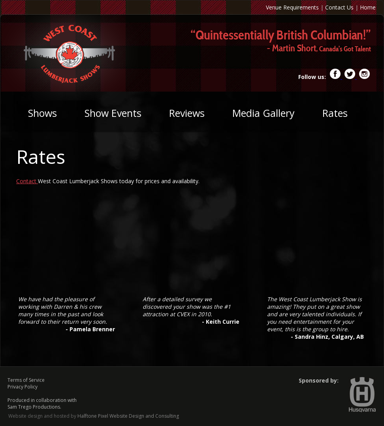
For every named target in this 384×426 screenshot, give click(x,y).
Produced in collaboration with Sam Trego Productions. (42, 403)
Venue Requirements (292, 7)
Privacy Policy (23, 386)
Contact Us (339, 7)
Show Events (113, 113)
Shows (42, 113)
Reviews (187, 113)
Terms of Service (26, 380)
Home (368, 7)
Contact (27, 181)
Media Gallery (263, 113)
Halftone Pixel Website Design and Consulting (128, 416)
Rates (335, 113)
